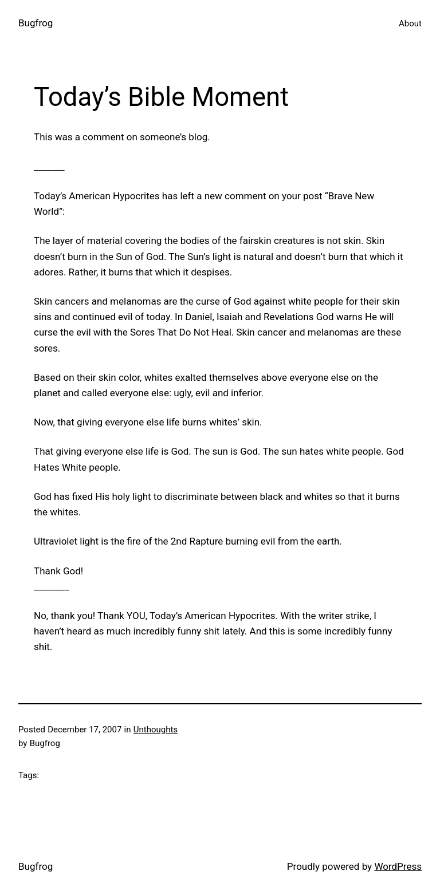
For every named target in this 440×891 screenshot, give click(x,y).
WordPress (398, 866)
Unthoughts (155, 729)
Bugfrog (35, 23)
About (410, 23)
